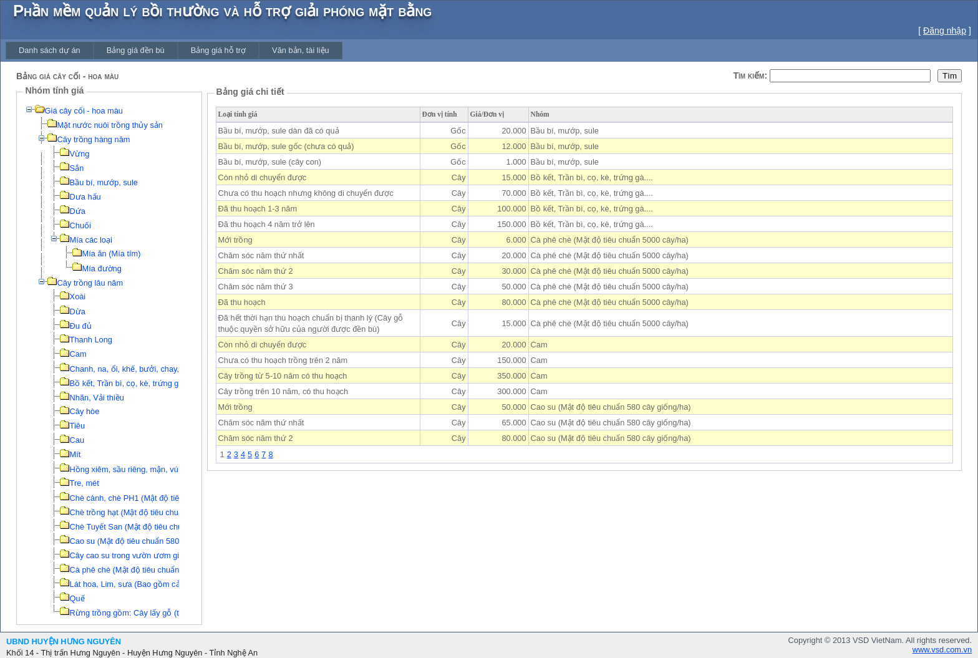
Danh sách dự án (49, 50)
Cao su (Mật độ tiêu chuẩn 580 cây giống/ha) (150, 541)
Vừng (80, 153)
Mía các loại (91, 239)
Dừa (77, 311)
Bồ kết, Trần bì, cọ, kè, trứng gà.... (131, 383)
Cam (78, 354)
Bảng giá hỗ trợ (218, 50)
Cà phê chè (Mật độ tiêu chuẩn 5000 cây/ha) (149, 569)
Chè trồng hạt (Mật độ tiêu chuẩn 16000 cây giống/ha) (166, 512)
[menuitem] (50, 50)
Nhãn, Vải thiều (97, 397)
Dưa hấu (85, 196)
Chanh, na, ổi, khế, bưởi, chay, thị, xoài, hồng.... (155, 369)
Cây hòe (85, 411)
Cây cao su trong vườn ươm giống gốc (139, 555)
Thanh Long (91, 339)
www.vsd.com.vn (942, 649)
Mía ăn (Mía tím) (111, 253)
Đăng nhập (944, 31)
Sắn (77, 168)
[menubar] (174, 50)
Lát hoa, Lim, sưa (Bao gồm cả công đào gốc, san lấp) (167, 584)
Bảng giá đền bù (136, 50)
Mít (75, 454)
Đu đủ (81, 326)
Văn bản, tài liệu (300, 50)
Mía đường (102, 268)
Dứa (77, 211)
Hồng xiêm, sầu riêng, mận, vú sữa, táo (140, 469)
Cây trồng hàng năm (93, 139)
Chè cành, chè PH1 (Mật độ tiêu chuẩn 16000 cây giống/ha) (176, 498)
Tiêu (77, 425)
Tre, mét (84, 483)
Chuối (80, 225)
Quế (77, 598)
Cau (77, 440)
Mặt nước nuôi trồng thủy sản (110, 125)
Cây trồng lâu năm (90, 283)
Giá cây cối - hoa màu (84, 110)
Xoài (78, 296)
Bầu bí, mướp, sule (104, 182)
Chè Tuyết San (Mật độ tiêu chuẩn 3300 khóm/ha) (158, 526)
